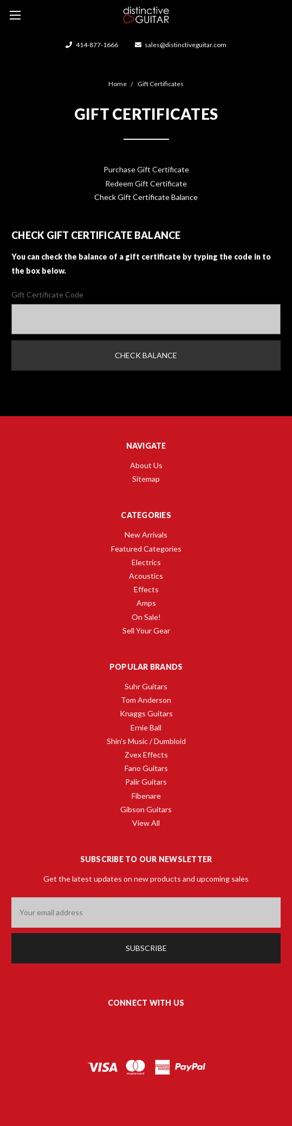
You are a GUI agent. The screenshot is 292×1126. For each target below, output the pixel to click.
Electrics (146, 562)
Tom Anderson (146, 699)
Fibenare (146, 795)
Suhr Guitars (146, 686)
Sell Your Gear (146, 630)
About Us (146, 465)
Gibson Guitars (146, 809)
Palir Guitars (146, 781)
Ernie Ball (146, 727)
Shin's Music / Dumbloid (146, 741)
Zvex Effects (146, 754)
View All (146, 822)
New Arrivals (146, 534)
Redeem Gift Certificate (146, 183)
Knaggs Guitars (146, 713)
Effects (146, 589)
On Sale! (146, 617)
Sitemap (146, 478)
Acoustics (146, 575)
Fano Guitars (146, 768)
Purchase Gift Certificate (146, 169)
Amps (146, 602)
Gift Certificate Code (47, 294)
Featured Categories (146, 548)
